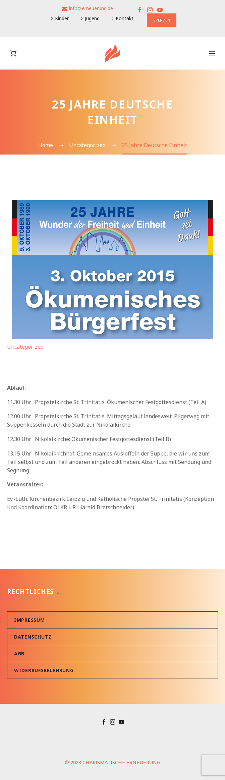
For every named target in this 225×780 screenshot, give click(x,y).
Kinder (62, 18)
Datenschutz (33, 637)
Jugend (92, 18)
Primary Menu (212, 53)
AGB (19, 653)
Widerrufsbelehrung (44, 670)
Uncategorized (25, 346)
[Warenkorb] (13, 53)
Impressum (29, 620)
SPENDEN (161, 20)
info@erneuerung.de (91, 8)
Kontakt (124, 18)
